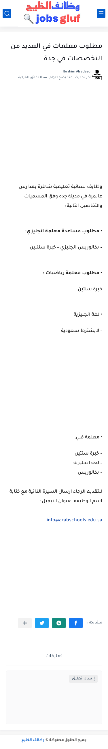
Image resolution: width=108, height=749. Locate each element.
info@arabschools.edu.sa (74, 520)
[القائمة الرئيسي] (101, 13)
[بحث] (7, 13)
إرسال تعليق (83, 679)
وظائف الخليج (33, 740)
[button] (76, 623)
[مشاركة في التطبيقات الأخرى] (25, 623)
